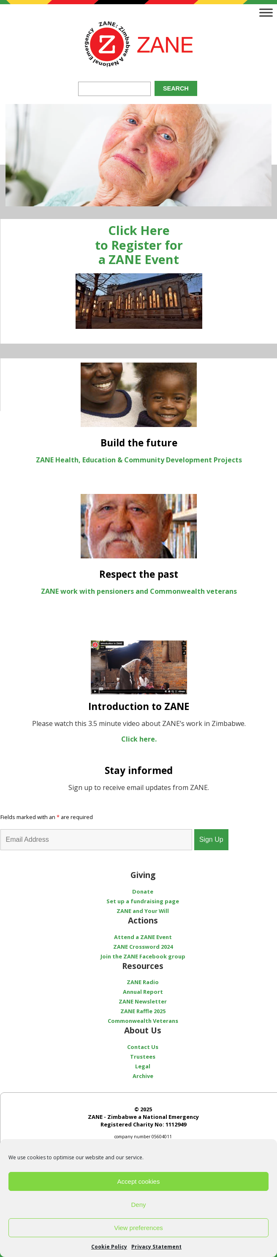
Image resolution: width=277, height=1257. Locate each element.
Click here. (139, 739)
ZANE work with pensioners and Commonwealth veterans (139, 591)
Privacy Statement (156, 1246)
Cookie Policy (109, 1246)
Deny (138, 1204)
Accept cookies (138, 1181)
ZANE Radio (143, 982)
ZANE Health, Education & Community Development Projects (139, 459)
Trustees (142, 1056)
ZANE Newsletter (143, 1001)
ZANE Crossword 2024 (143, 946)
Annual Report (143, 991)
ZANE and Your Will (143, 911)
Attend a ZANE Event (143, 937)
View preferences (138, 1227)
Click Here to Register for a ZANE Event (139, 244)
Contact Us (142, 1047)
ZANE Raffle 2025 (143, 1011)
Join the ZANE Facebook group (142, 956)
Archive (143, 1076)
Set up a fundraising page (142, 901)
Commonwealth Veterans (143, 1021)
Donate (142, 891)
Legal (142, 1066)
